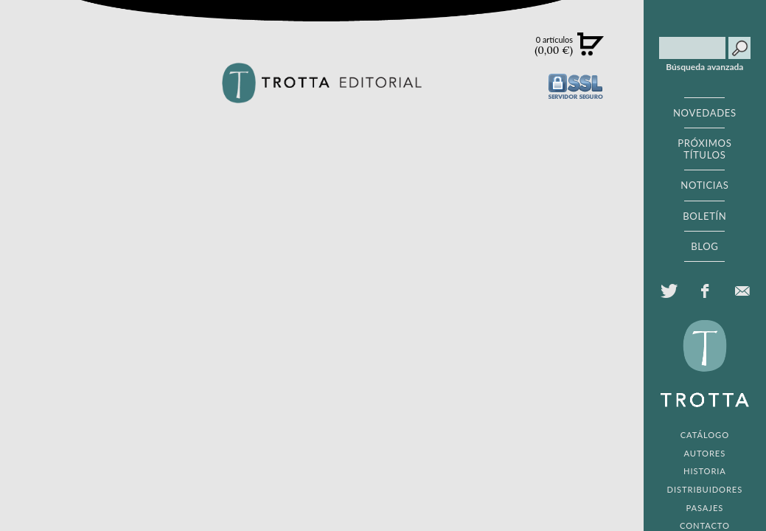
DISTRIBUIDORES (705, 489)
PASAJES (705, 508)
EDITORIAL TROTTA (705, 367)
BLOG (704, 246)
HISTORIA (704, 471)
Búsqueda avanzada (704, 67)
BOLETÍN (704, 216)
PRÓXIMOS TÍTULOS (704, 149)
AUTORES (705, 453)
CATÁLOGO (704, 435)
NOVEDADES (705, 113)
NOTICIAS (704, 185)
